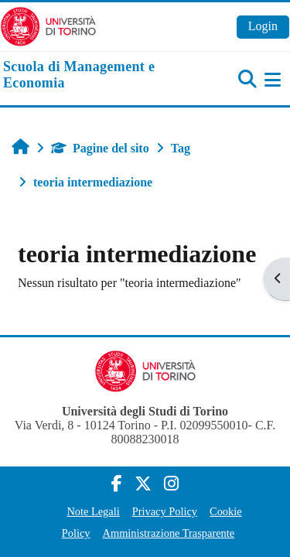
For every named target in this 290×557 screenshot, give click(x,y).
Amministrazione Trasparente (169, 533)
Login (263, 25)
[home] (96, 75)
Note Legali (93, 511)
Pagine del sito (100, 148)
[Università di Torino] (48, 25)
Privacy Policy (164, 511)
